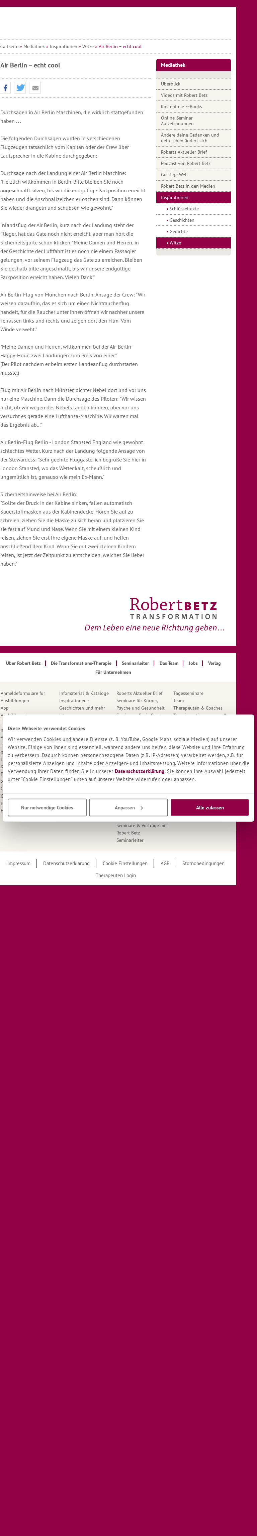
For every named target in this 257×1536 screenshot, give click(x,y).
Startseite (24, 46)
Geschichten (197, 220)
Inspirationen (79, 46)
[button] (20, 88)
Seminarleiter (145, 840)
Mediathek (49, 46)
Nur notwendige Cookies (47, 807)
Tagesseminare (203, 693)
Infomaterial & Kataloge (99, 693)
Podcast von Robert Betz (201, 163)
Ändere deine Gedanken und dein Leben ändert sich (205, 138)
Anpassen (129, 807)
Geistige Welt (189, 175)
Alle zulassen (210, 807)
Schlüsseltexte (199, 209)
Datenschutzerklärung (140, 771)
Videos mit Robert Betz (199, 95)
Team (193, 701)
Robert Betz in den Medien (203, 186)
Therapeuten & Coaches (213, 708)
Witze (103, 46)
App (20, 708)
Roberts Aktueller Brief (199, 152)
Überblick (185, 84)
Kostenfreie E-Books (196, 107)
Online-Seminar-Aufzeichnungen (192, 121)
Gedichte (194, 231)
